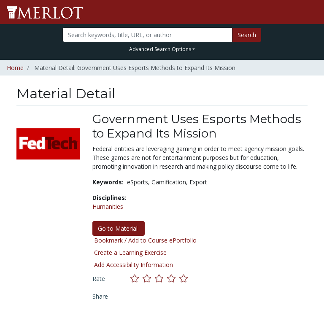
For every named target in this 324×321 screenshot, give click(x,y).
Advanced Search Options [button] (160, 49)
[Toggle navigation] (312, 12)
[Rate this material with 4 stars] (173, 278)
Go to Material (118, 228)
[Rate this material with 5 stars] (184, 278)
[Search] (147, 34)
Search (247, 35)
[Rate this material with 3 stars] (161, 278)
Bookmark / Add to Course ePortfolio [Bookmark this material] (145, 240)
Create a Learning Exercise (130, 252)
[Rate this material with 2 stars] (149, 278)
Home (15, 68)
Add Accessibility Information (133, 265)
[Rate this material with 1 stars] (136, 278)
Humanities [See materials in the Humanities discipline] (107, 206)
